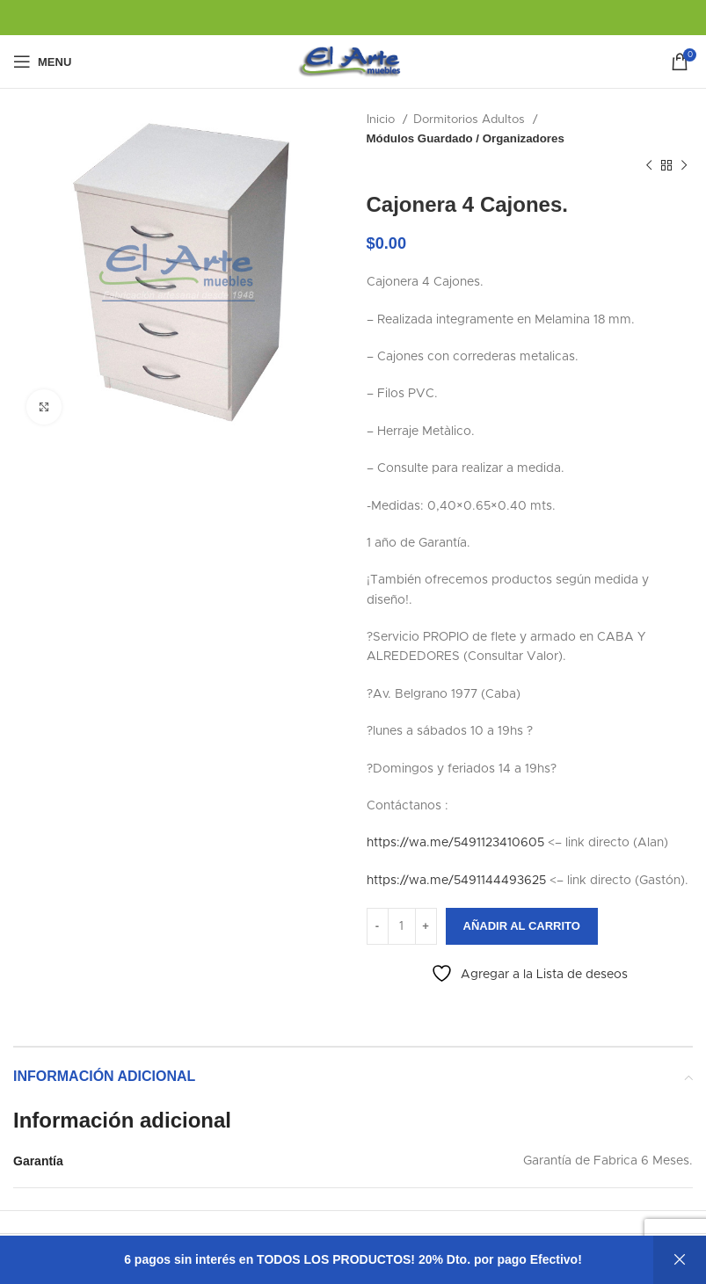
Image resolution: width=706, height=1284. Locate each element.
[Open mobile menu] (42, 61)
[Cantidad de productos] (402, 926)
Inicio (382, 119)
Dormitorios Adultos (470, 119)
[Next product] (684, 166)
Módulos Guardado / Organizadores (465, 138)
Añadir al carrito (521, 925)
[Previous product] (649, 166)
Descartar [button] (679, 1260)
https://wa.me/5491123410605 (455, 843)
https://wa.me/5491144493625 (456, 880)
